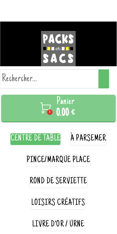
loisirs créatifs (58, 203)
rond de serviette (58, 181)
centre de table (36, 138)
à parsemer (88, 138)
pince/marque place (58, 160)
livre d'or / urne (58, 224)
